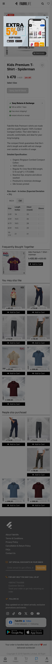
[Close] (47, 17)
